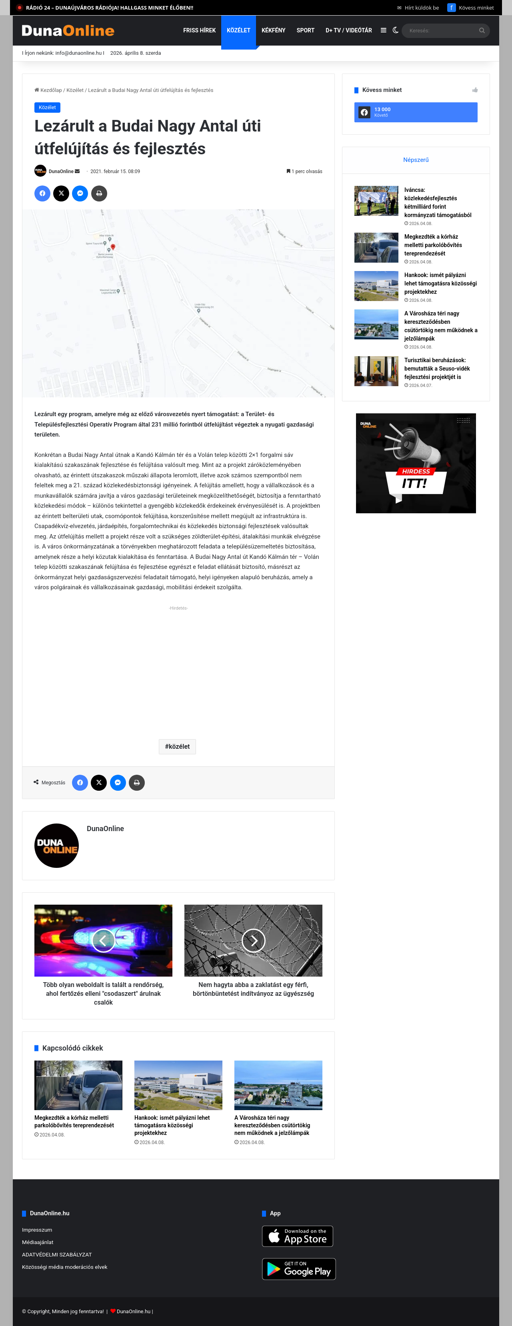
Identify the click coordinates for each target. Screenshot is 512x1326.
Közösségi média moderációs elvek (65, 1267)
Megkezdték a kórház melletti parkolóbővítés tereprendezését (433, 245)
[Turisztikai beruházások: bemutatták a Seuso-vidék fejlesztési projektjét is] (376, 371)
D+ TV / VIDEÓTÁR (349, 30)
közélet (179, 746)
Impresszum (37, 1229)
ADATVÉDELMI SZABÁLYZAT (57, 1254)
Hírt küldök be (418, 7)
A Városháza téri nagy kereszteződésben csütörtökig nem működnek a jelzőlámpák (272, 1125)
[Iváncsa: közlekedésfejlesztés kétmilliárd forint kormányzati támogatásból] (376, 201)
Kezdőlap (48, 90)
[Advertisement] (178, 669)
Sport (306, 30)
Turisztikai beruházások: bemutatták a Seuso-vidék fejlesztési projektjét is (437, 368)
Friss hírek (199, 30)
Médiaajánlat (37, 1242)
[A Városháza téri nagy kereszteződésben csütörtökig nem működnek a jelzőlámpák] (278, 1085)
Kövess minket (470, 7)
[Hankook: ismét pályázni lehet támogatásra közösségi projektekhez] (178, 1085)
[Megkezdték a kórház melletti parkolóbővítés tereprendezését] (78, 1085)
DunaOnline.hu (133, 1311)
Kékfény (274, 30)
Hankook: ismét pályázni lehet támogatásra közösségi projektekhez (172, 1125)
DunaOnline (61, 171)
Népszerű (415, 160)
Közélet (238, 30)
